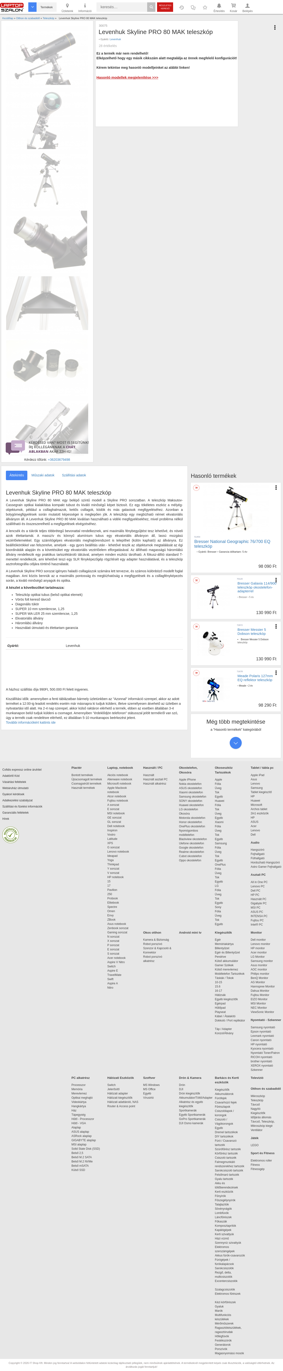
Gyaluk (225, 1306)
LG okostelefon (188, 809)
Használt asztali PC (155, 779)
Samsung (221, 843)
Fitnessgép (258, 1169)
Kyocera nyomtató (262, 1048)
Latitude (112, 839)
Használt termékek (83, 788)
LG (217, 886)
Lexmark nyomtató (262, 1036)
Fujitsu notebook (117, 800)
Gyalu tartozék (224, 1179)
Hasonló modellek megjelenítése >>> (127, 77)
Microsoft (256, 805)
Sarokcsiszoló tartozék (229, 1170)
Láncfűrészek (225, 1217)
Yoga (110, 860)
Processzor (78, 1085)
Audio (255, 842)
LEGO (254, 1145)
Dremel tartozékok (228, 1132)
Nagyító (255, 1108)
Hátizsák (220, 995)
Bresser (212, 551)
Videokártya (78, 1102)
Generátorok (223, 1344)
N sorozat (113, 936)
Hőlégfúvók (222, 1336)
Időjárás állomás (261, 1117)
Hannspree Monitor (263, 986)
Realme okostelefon (191, 852)
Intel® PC (257, 924)
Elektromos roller (261, 1160)
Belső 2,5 (77, 1153)
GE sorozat (115, 817)
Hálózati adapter (117, 1093)
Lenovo (255, 783)
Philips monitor (260, 973)
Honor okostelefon (190, 822)
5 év (244, 551)
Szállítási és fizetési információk (22, 806)
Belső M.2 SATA (81, 1157)
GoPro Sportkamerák (192, 1119)
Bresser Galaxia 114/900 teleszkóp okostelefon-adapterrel (256, 587)
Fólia (218, 784)
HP (253, 796)
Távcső (255, 1104)
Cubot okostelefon (190, 856)
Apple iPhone (187, 779)
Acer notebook (116, 958)
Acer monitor (259, 952)
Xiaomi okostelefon (191, 792)
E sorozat (113, 809)
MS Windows (151, 1085)
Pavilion (112, 890)
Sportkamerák (188, 1110)
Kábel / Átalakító (226, 1016)
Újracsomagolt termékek (86, 779)
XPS (110, 843)
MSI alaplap (78, 1144)
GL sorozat (114, 822)
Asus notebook (116, 924)
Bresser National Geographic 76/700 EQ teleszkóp (232, 544)
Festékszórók (223, 1340)
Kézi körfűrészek (228, 1302)
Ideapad (112, 856)
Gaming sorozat (118, 932)
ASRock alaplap (82, 1136)
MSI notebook (116, 813)
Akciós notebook (117, 775)
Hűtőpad (220, 1007)
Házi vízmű (222, 1238)
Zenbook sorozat (117, 928)
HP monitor (258, 948)
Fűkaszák (221, 1221)
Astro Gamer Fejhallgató (266, 866)
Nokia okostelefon (190, 784)
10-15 (218, 982)
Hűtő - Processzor (82, 1119)
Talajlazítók (222, 1204)
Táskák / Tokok (224, 978)
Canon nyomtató (261, 1040)
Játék (254, 1138)
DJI (181, 1089)
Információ (85, 7)
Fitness (255, 1164)
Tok (217, 792)
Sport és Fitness (263, 1153)
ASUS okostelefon (190, 788)
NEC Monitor (259, 1007)
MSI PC (255, 907)
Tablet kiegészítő (261, 792)
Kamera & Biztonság (156, 939)
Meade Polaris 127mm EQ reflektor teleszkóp (255, 678)
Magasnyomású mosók (229, 1353)
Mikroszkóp (258, 1096)
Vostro (111, 834)
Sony (218, 907)
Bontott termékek (82, 775)
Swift (110, 979)
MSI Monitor (258, 1003)
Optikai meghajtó (82, 1097)
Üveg (218, 788)
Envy (110, 915)
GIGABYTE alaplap (84, 1140)
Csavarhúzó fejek (228, 1102)
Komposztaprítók (225, 1225)
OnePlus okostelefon (192, 826)
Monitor (256, 932)
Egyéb (219, 796)
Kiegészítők (223, 932)
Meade (242, 685)
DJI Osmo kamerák (192, 1123)
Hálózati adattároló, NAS (122, 1102)
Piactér (76, 767)
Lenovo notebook (118, 851)
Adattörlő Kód (11, 775)
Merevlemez (79, 1093)
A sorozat (113, 805)
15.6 (217, 986)
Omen (111, 911)
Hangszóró (257, 849)
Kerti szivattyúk (224, 1234)
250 (109, 894)
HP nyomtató (259, 1044)
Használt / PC (152, 767)
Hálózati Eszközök (120, 1078)
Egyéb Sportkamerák (193, 1114)
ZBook (111, 919)
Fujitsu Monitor (260, 995)
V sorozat (113, 873)
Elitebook (113, 902)
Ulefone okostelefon (191, 843)
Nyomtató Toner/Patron (265, 1053)
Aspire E (112, 970)
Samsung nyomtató (263, 1027)
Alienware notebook (119, 779)
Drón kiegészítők (189, 1093)
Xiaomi (219, 822)
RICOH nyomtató (261, 1057)
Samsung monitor (262, 961)
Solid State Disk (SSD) (85, 1148)
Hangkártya (78, 1106)
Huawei (219, 801)
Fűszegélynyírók (226, 1200)
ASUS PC (257, 912)
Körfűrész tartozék (226, 1153)
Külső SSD (78, 1170)
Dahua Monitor (260, 990)
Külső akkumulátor (226, 961)
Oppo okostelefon (190, 860)
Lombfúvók (222, 1213)
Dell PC (255, 890)
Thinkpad (113, 864)
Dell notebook (116, 826)
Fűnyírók (220, 1196)
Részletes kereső (165, 7)
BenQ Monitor (259, 978)
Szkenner (257, 1070)
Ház (73, 1110)
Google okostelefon (191, 847)
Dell (253, 834)
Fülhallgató (258, 858)
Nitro (110, 987)
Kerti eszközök (224, 1191)
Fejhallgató (258, 854)
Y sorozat (113, 868)
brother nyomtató (261, 1061)
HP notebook (115, 877)
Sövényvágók (226, 1208)
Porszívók (221, 1349)
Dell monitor (258, 939)
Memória (77, 1089)
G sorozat (113, 847)
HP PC (255, 895)
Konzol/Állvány (224, 1033)
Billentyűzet (222, 948)
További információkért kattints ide (31, 722)
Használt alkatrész (154, 783)
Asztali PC (258, 874)
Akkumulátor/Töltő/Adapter (195, 1097)
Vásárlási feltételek (14, 782)
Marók (222, 1310)
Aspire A (112, 983)
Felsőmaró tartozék (227, 1174)
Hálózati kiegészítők (120, 1097)
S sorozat (113, 953)
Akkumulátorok (226, 1094)
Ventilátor (256, 1130)
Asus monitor (259, 965)
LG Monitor (258, 956)
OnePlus (220, 864)
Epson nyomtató (261, 1031)
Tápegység (78, 1114)
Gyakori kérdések (13, 794)
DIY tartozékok (224, 1136)
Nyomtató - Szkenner (266, 1020)
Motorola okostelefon (192, 818)
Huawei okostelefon (191, 805)
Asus (254, 779)
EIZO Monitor (259, 999)
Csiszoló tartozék (225, 1157)
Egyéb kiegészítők (226, 999)
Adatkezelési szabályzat (17, 800)
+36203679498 (59, 459)
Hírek (5, 818)
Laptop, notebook (120, 767)
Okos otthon (152, 932)
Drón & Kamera (190, 1078)
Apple (218, 779)
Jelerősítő (113, 1089)
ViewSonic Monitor (262, 1012)
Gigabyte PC (259, 903)
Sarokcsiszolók (226, 1268)
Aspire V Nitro (116, 962)
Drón (182, 1085)
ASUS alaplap (81, 1131)
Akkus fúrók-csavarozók (230, 1255)
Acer (254, 826)
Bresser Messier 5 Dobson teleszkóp (251, 632)
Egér (218, 939)
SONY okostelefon (190, 801)
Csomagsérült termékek (86, 783)
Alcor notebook (116, 796)
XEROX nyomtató (262, 1065)
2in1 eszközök (260, 813)
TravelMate (115, 975)
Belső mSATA (80, 1165)
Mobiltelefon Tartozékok (230, 973)
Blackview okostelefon (193, 839)
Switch (111, 966)
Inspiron (112, 830)
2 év (250, 685)
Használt (148, 775)
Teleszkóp (257, 1100)
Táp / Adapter (223, 1029)
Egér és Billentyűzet (227, 952)
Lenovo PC (258, 886)
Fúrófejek (223, 1098)
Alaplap (76, 1127)
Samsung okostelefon (192, 796)
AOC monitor (259, 969)
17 (108, 885)
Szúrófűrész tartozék (228, 1149)
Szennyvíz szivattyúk (228, 1242)
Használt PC (258, 899)
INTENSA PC (259, 916)
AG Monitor (258, 982)
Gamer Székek (224, 965)
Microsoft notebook (119, 783)
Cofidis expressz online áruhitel (22, 769)
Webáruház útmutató (15, 788)
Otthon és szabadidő (266, 1088)
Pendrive (220, 956)
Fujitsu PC (257, 920)
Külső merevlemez (226, 969)
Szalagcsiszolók (225, 1289)
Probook (112, 898)
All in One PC (259, 882)
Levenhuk (115, 39)
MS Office (149, 1089)
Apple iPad (257, 775)
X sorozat (113, 941)
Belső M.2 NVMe (82, 1161)
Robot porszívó (152, 944)
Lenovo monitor (260, 944)
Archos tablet (259, 809)
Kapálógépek (223, 1230)
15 (108, 881)
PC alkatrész (80, 1078)
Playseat (220, 1012)
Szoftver (149, 1078)
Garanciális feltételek (15, 812)
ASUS (254, 822)
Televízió (257, 1078)
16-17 (218, 990)
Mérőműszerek (224, 1323)
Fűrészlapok (225, 1106)
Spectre (112, 907)
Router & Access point (121, 1106)
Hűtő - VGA (78, 1123)
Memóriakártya (224, 944)
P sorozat (113, 945)
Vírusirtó (148, 1097)
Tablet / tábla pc (262, 767)
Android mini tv (190, 932)
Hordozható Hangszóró (265, 862)
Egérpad (220, 1003)
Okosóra (184, 813)
